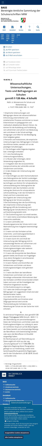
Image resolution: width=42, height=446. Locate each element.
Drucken (7, 47)
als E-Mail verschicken (12, 55)
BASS (4, 28)
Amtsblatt (13, 28)
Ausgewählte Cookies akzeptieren (17, 433)
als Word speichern (11, 52)
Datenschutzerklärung (11, 413)
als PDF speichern (11, 50)
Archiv (18, 36)
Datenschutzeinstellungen (21, 403)
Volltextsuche (2, 37)
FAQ (29, 28)
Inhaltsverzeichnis (7, 37)
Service (21, 28)
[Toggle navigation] (3, 2)
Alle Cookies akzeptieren (14, 437)
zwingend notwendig (13, 421)
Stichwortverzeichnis (13, 38)
